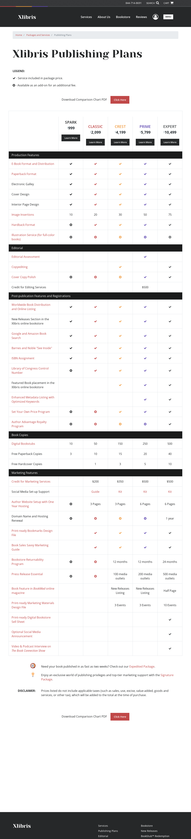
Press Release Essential (27, 574)
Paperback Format (24, 174)
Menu (168, 16)
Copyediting (20, 267)
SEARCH (152, 3)
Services (86, 17)
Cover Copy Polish (24, 277)
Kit (120, 492)
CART (168, 3)
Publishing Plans (108, 831)
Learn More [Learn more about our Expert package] (170, 142)
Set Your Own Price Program (31, 412)
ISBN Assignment (23, 358)
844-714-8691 (134, 3)
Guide (95, 492)
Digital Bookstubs (23, 444)
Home (19, 35)
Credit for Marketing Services (31, 481)
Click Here (120, 100)
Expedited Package (141, 666)
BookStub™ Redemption (155, 836)
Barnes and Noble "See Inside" (32, 348)
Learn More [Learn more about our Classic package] (95, 142)
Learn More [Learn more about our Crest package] (120, 142)
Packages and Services (38, 35)
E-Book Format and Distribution (33, 164)
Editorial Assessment (26, 257)
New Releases (149, 831)
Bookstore (123, 17)
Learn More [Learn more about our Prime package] (145, 142)
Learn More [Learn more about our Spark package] (70, 137)
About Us (104, 17)
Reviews (141, 17)
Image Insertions (23, 215)
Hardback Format (23, 225)
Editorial (103, 836)
